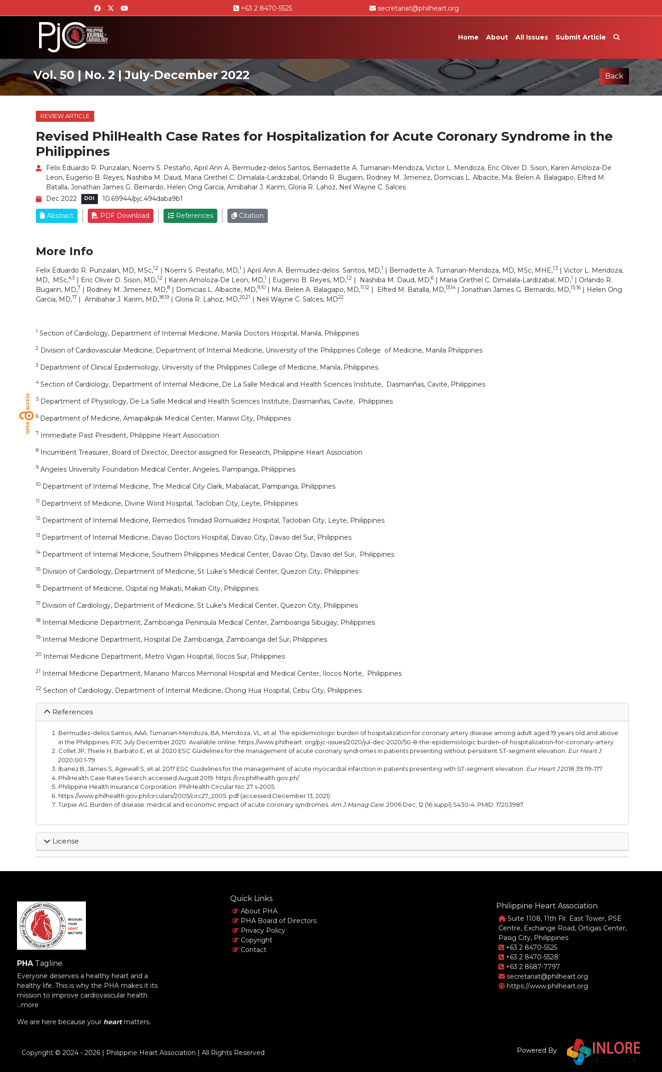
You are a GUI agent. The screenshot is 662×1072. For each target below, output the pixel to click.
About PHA (254, 911)
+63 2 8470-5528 (528, 957)
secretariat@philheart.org (414, 8)
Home (468, 37)
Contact (249, 950)
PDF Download (120, 215)
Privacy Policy (258, 930)
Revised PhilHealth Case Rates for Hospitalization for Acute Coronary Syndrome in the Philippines (324, 144)
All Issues (531, 37)
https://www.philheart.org (543, 986)
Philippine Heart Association (151, 1053)
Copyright (252, 940)
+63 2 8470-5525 (262, 8)
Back (614, 76)
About (497, 37)
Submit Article (580, 37)
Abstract (57, 215)
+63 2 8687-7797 (529, 967)
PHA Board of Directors (274, 921)
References (190, 215)
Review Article (65, 116)
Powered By (537, 1050)
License (61, 841)
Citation (248, 215)
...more (28, 1005)
